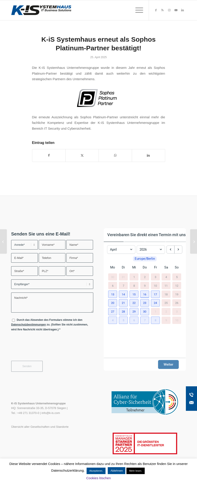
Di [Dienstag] (123, 267)
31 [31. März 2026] (123, 276)
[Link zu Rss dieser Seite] (162, 10)
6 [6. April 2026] (113, 285)
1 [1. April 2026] (134, 276)
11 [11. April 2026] (166, 285)
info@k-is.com (51, 413)
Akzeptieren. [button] (96, 470)
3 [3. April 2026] (155, 276)
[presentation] (45, 349)
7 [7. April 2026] (123, 285)
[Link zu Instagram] (169, 10)
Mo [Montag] (112, 267)
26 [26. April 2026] (176, 302)
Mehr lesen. (135, 470)
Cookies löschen (98, 478)
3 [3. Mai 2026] (177, 311)
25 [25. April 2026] (166, 302)
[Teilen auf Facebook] (48, 155)
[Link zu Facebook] (155, 10)
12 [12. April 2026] (176, 285)
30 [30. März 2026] (112, 276)
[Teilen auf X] (82, 155)
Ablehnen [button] (116, 470)
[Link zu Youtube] (176, 10)
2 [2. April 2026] (145, 276)
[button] (112, 294)
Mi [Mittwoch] (134, 267)
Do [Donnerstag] (145, 267)
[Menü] (137, 10)
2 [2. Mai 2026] (166, 311)
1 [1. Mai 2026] (155, 311)
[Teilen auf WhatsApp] (115, 155)
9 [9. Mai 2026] (166, 320)
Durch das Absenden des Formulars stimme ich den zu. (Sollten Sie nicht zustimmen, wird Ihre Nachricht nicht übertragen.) (49, 324)
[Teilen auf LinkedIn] (148, 155)
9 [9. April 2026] (145, 285)
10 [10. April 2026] (155, 285)
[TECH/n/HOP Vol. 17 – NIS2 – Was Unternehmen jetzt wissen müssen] (193, 241)
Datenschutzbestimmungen (28, 324)
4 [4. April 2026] (166, 276)
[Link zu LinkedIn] (182, 10)
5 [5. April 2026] (177, 276)
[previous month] (171, 250)
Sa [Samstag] (166, 267)
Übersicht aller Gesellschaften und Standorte (40, 426)
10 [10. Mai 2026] (176, 320)
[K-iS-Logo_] (41, 10)
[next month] (178, 250)
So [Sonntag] (177, 267)
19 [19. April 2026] (176, 294)
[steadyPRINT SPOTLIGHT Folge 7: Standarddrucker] (3, 241)
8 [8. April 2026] (134, 285)
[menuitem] (137, 10)
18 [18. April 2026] (166, 294)
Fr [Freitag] (155, 267)
